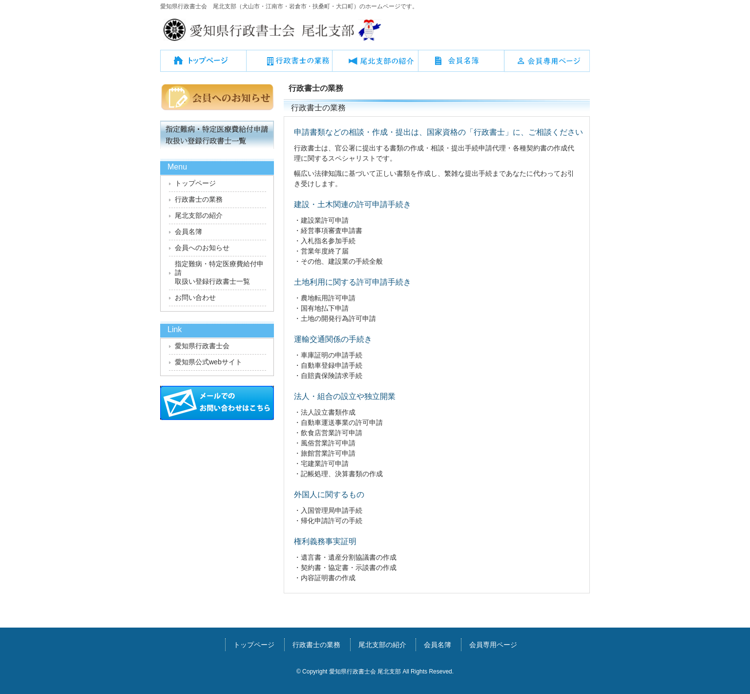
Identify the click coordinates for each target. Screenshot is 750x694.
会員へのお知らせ (202, 248)
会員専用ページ (547, 64)
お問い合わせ (195, 297)
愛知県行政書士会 (202, 346)
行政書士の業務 (289, 64)
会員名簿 (461, 64)
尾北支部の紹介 (375, 64)
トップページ (203, 64)
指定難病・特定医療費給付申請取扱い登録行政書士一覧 (219, 272)
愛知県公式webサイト (208, 362)
